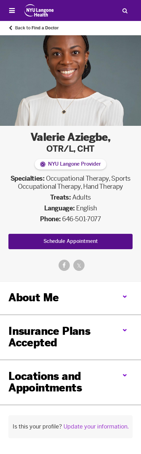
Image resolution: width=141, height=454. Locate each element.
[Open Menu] (12, 10)
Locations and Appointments (45, 382)
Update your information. (96, 426)
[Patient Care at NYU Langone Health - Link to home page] (39, 10)
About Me (33, 297)
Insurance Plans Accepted (49, 337)
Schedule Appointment (70, 241)
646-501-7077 (81, 219)
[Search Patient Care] (124, 10)
